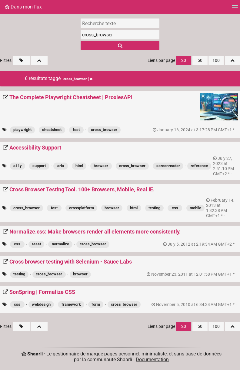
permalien (195, 130)
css (175, 208)
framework (71, 304)
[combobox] (120, 34)
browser (101, 165)
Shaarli (35, 354)
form (96, 304)
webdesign (41, 304)
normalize (60, 244)
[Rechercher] (120, 45)
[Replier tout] (39, 60)
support (39, 165)
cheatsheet (52, 129)
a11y (17, 165)
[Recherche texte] (120, 23)
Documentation (152, 359)
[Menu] (235, 8)
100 (216, 60)
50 (200, 60)
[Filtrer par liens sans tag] (21, 60)
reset (36, 244)
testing (154, 208)
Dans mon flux (23, 7)
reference (199, 165)
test (76, 129)
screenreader (168, 165)
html (79, 165)
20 (183, 60)
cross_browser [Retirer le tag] (77, 79)
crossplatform (81, 208)
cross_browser (104, 129)
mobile (195, 208)
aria (60, 165)
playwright (22, 129)
